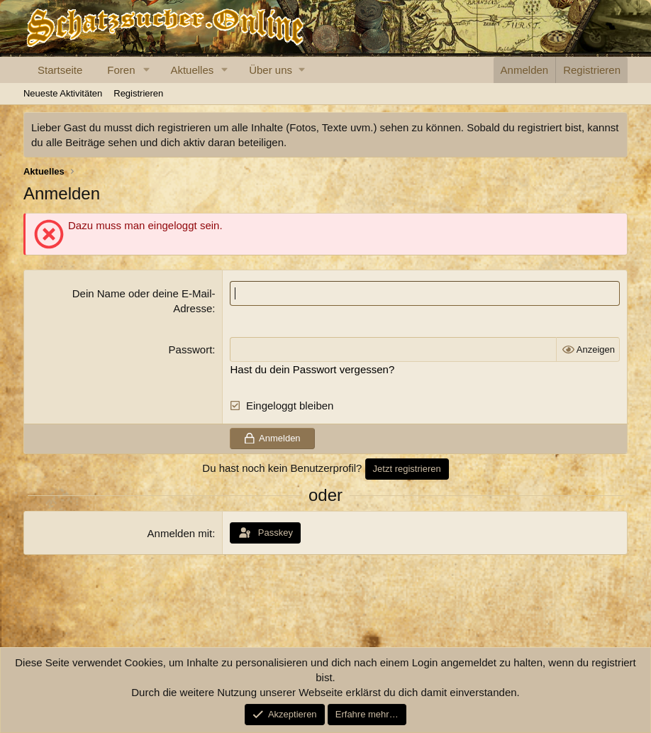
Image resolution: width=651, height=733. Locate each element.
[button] (146, 70)
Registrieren (138, 93)
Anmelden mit (180, 533)
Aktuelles (191, 70)
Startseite (60, 70)
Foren (121, 70)
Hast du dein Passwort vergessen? (312, 369)
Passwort (191, 349)
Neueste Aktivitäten (62, 93)
